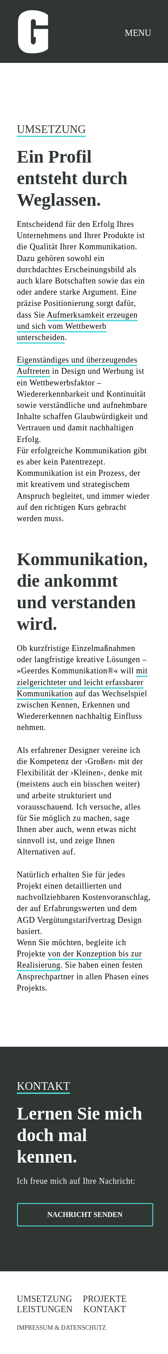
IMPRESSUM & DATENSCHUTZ (61, 1327)
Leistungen (45, 1309)
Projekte (105, 1299)
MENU (138, 33)
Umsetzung (44, 1299)
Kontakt (104, 1309)
